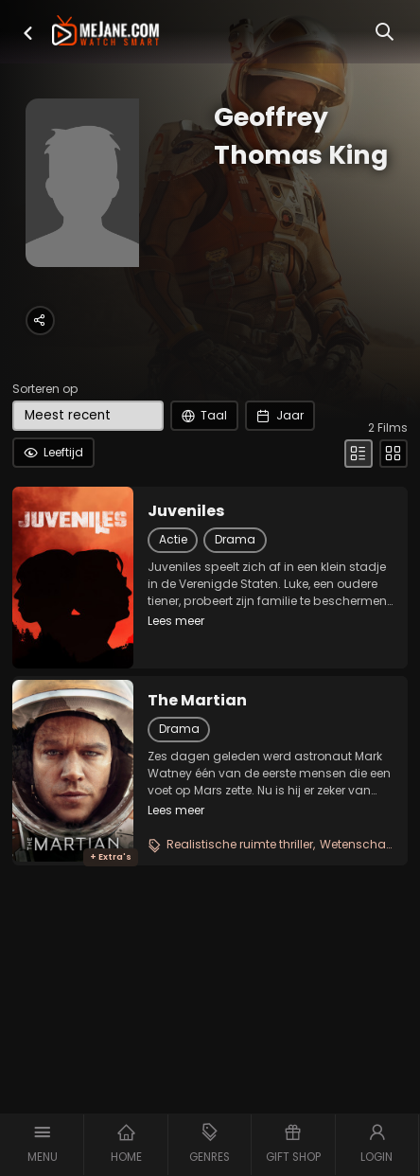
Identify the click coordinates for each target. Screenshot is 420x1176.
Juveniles (186, 511)
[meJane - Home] (105, 32)
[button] (28, 33)
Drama (235, 539)
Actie (173, 539)
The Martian (197, 700)
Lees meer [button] (176, 621)
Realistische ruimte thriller (239, 844)
